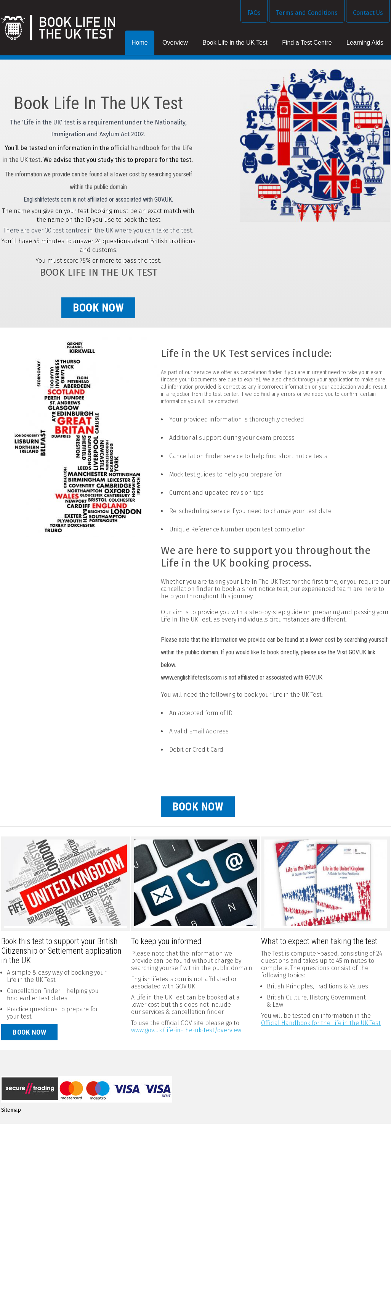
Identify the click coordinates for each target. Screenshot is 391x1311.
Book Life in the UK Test (234, 42)
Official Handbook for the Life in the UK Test (321, 1023)
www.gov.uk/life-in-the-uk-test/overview (186, 1030)
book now (98, 307)
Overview (175, 42)
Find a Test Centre (307, 42)
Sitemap (11, 1110)
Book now (29, 1032)
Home (139, 42)
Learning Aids (364, 42)
